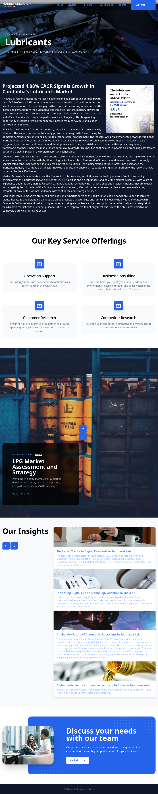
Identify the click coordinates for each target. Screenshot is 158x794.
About (60, 4)
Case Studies (106, 4)
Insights (122, 4)
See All (38, 454)
